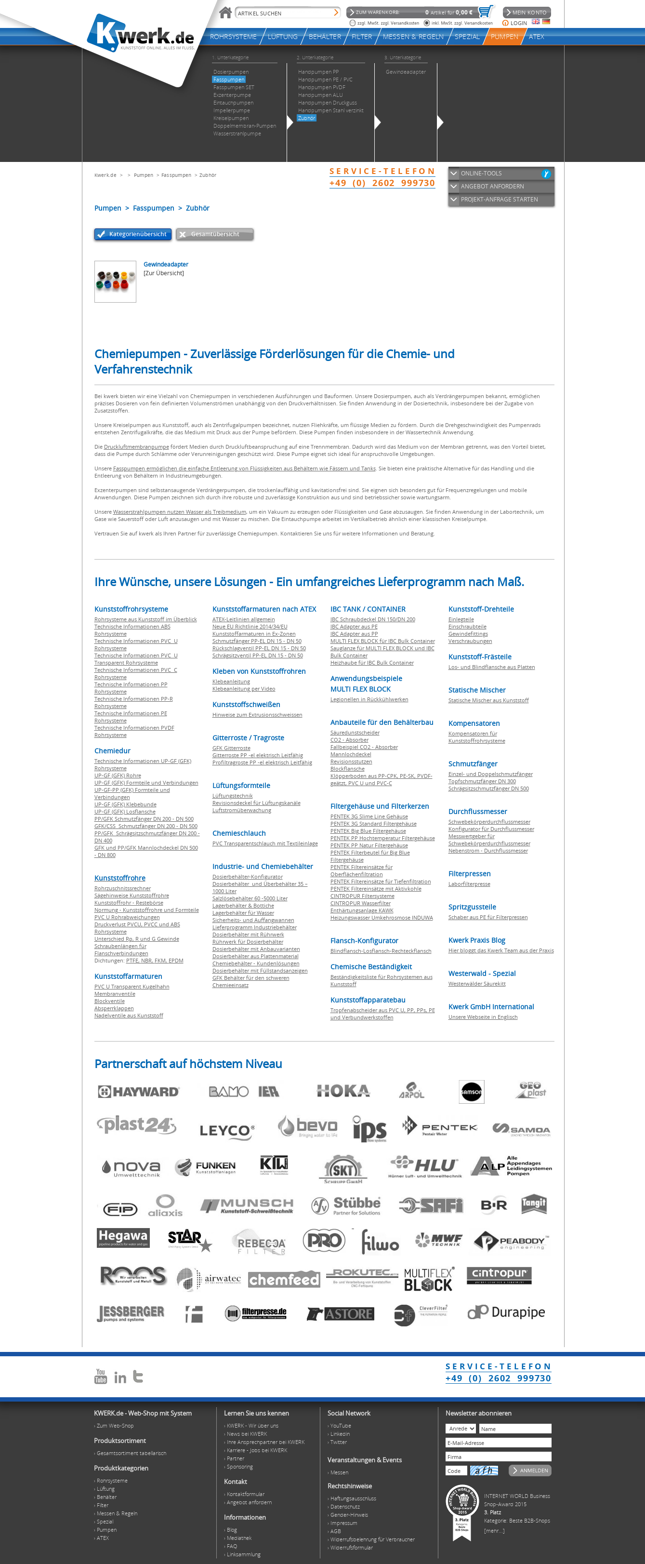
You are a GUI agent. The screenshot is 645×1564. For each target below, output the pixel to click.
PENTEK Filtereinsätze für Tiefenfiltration (380, 881)
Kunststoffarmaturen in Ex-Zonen (254, 633)
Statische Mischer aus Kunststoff (488, 700)
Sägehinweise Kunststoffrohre (131, 895)
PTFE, (133, 960)
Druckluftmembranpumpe (136, 446)
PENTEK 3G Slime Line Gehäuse (369, 816)
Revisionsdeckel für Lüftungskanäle (256, 802)
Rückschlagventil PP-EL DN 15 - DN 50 (259, 648)
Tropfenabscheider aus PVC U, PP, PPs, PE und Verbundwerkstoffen (382, 1013)
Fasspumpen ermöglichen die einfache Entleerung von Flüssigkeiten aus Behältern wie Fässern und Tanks (244, 468)
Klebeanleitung (231, 681)
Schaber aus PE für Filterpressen (488, 917)
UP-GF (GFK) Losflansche (125, 811)
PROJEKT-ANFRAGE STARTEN (499, 199)
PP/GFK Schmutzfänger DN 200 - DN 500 (144, 818)
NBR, (148, 960)
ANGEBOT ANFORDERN (492, 186)
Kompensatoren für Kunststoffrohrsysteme (476, 737)
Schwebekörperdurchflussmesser (489, 821)
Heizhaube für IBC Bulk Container (372, 662)
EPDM (176, 960)
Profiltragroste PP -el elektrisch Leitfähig (262, 762)
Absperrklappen (114, 1008)
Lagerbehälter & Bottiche (243, 905)
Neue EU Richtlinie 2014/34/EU (250, 626)
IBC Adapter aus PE (354, 626)
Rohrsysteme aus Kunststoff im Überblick (145, 619)
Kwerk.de (105, 175)
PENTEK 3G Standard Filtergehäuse (373, 823)
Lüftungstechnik (232, 795)
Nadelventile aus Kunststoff (128, 1015)
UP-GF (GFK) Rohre (117, 775)
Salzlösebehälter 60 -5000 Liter (250, 898)
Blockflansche (347, 768)
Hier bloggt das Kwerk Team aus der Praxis (501, 950)
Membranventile (114, 993)
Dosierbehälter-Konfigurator (247, 876)
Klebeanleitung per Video (244, 688)
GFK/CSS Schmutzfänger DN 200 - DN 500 (145, 825)
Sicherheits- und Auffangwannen (253, 919)
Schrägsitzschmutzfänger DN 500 (488, 788)
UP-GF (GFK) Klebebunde (125, 804)
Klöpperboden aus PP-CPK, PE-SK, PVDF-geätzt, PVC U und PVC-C (381, 779)
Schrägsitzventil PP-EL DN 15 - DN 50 (257, 655)
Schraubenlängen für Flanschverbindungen (121, 949)
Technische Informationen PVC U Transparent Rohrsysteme (136, 659)
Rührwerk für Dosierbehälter (247, 941)
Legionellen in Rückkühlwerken (369, 699)
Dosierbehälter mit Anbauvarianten (256, 948)
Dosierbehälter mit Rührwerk (248, 934)
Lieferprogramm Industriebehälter (254, 927)
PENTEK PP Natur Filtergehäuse (369, 845)
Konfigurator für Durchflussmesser (491, 828)
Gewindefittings (468, 633)
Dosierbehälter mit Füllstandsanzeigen (260, 970)
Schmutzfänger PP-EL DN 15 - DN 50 (257, 640)
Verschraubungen (470, 640)
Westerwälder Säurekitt (477, 983)
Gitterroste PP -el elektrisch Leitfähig (257, 755)
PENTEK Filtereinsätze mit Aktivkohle (375, 888)
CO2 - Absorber (349, 739)
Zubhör (208, 175)
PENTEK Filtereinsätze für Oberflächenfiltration (361, 870)
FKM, (162, 960)
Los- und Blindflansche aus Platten (491, 666)
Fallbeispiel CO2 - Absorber (364, 746)
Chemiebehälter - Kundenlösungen (256, 963)
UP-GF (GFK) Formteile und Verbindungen (146, 782)
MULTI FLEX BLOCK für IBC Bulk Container (382, 640)
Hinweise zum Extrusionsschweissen (257, 714)
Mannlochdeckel (350, 754)
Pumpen (144, 175)
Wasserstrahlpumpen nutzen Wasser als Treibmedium (179, 511)
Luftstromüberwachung (241, 810)
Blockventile (109, 1000)
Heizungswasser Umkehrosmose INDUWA (381, 917)
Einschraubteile (467, 626)
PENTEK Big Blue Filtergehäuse (368, 830)
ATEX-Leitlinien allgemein (243, 619)
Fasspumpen (176, 175)
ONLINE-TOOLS (481, 173)
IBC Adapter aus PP (354, 633)
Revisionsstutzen (351, 761)
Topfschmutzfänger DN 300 (482, 781)
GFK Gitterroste (231, 747)
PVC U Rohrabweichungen (127, 917)
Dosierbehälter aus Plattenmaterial (255, 956)
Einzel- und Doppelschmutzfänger (490, 773)
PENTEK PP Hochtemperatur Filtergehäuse (382, 838)
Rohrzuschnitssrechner (122, 888)
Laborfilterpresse (469, 883)
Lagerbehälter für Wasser (243, 912)
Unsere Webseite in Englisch (483, 1016)
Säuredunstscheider (355, 732)
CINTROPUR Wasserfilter (360, 903)
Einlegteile (461, 619)
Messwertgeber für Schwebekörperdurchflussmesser (489, 839)
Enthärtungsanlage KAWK (362, 910)
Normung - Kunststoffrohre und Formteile (146, 909)
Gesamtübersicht (215, 234)
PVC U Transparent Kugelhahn (132, 986)
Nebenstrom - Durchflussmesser (488, 850)
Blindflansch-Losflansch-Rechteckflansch (381, 950)
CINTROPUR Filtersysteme (362, 895)
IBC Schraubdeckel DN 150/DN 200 (372, 619)
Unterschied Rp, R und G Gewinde (136, 938)
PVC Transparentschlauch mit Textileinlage (265, 843)
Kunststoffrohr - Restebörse (128, 902)
